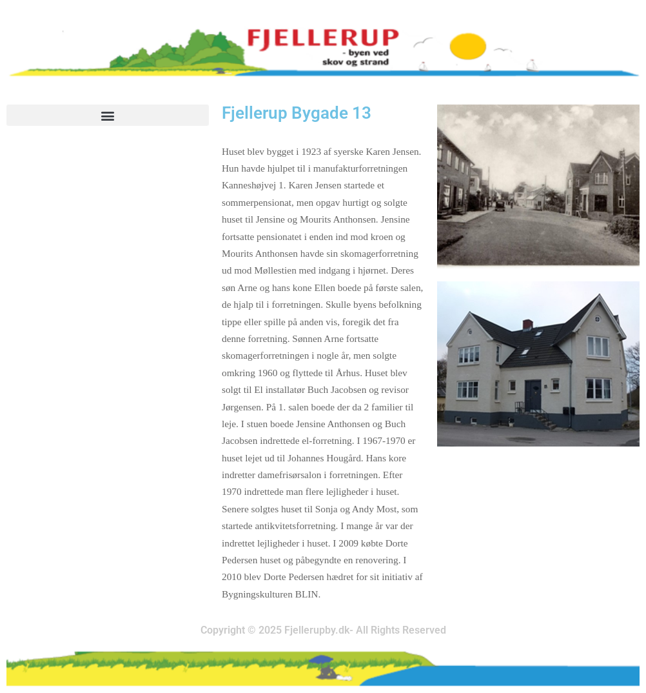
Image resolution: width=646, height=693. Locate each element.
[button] (107, 115)
